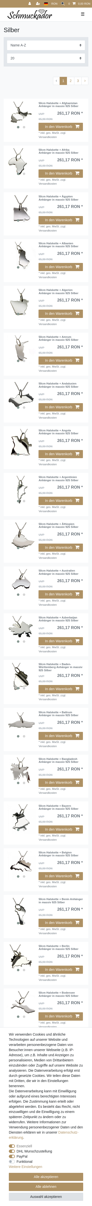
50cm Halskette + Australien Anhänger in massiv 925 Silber (58, 572)
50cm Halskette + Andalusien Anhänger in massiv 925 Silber (58, 385)
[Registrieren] (38, 4)
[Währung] (54, 4)
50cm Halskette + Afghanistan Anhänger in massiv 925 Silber (58, 105)
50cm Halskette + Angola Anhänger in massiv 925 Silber (58, 432)
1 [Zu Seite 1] (63, 81)
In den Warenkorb (62, 127)
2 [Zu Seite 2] (71, 81)
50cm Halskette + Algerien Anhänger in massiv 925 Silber (58, 291)
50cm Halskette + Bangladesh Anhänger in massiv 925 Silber (58, 760)
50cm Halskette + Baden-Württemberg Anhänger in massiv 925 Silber (60, 667)
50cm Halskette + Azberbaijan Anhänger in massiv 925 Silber (58, 619)
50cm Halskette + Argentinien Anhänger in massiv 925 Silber (58, 478)
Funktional (25, 1162)
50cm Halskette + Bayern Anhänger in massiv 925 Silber (58, 807)
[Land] (46, 4)
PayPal (22, 1156)
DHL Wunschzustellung (34, 1151)
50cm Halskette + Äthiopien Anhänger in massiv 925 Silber (58, 525)
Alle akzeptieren (46, 1177)
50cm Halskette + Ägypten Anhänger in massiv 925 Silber (58, 198)
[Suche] (63, 4)
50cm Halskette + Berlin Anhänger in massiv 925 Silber (58, 947)
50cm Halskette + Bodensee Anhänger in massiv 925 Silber (58, 994)
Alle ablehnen (46, 1187)
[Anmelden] (30, 4)
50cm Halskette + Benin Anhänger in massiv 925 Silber (61, 901)
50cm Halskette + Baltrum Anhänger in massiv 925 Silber (58, 714)
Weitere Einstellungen (25, 1167)
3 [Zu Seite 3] (78, 81)
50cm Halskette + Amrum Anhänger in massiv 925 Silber (58, 338)
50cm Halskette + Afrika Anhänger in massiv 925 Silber (58, 151)
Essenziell (24, 1146)
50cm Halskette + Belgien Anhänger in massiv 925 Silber (58, 854)
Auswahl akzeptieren (46, 1197)
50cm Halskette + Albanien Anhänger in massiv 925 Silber (58, 245)
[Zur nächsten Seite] (84, 81)
